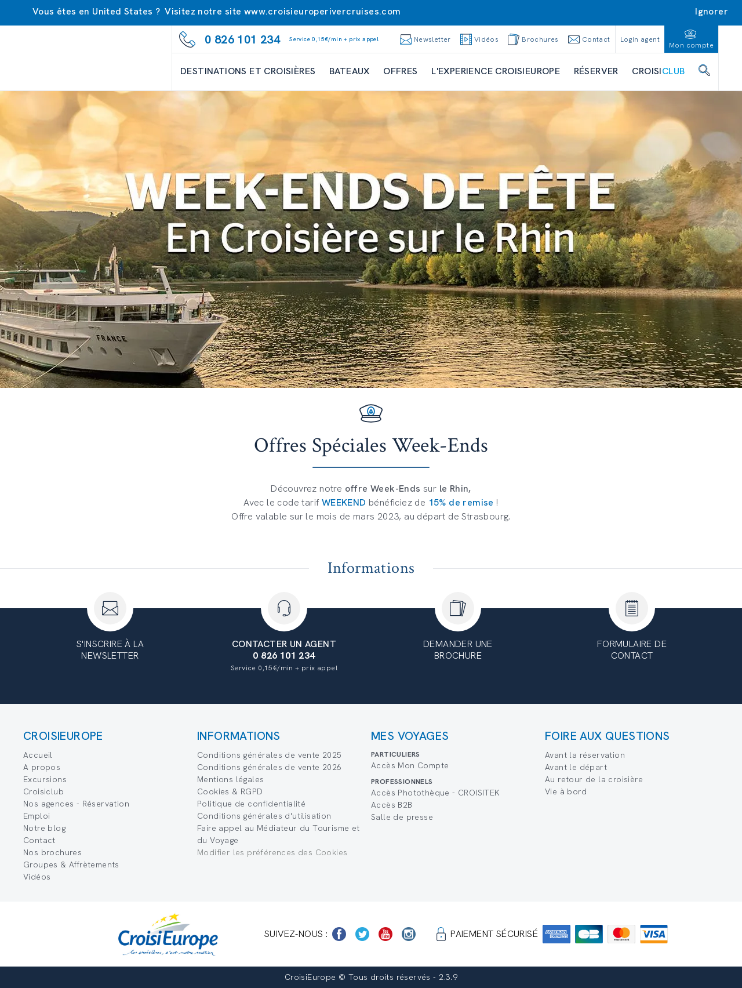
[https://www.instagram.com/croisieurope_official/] (409, 934)
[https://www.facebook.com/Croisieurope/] (339, 934)
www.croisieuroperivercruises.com (322, 11)
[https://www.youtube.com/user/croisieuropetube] (385, 934)
